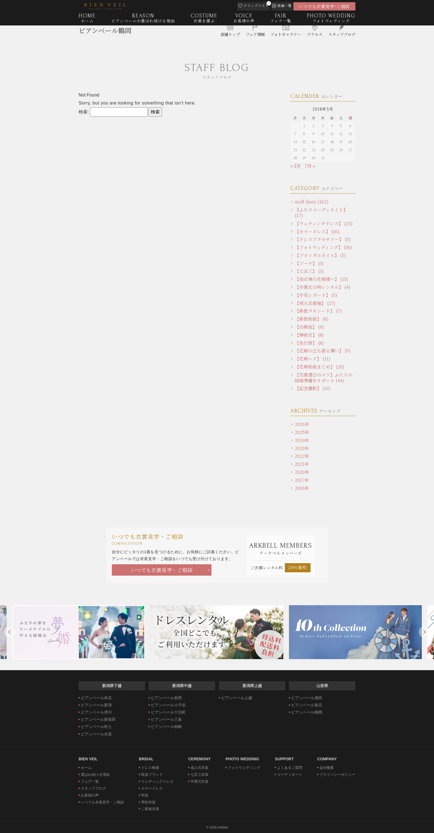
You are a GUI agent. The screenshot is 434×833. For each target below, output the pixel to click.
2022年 (302, 456)
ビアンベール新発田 (98, 719)
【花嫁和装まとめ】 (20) (319, 367)
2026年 (302, 424)
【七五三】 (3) (309, 271)
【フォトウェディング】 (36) (323, 247)
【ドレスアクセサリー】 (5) (323, 239)
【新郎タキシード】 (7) (318, 311)
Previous (9, 632)
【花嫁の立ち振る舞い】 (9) (323, 351)
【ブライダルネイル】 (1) (320, 255)
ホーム (86, 768)
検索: (84, 111)
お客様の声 (90, 795)
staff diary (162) (312, 202)
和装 (144, 795)
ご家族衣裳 (150, 809)
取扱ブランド (152, 774)
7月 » (310, 166)
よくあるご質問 (289, 768)
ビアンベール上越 (236, 698)
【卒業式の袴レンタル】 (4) (322, 287)
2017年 (302, 480)
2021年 (302, 464)
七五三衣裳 (199, 774)
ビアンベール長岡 (166, 698)
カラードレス (152, 788)
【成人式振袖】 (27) (315, 303)
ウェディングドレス (157, 781)
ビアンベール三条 (166, 719)
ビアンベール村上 (96, 726)
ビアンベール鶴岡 (105, 37)
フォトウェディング (244, 768)
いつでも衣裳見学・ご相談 (162, 569)
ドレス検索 (150, 768)
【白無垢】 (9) (309, 327)
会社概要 (326, 768)
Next (424, 632)
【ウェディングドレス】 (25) (324, 223)
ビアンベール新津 (96, 705)
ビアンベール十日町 (168, 712)
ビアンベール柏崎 (166, 726)
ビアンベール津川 (96, 712)
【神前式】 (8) (309, 335)
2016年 (302, 488)
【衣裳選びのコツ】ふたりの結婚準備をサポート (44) (323, 378)
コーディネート (289, 774)
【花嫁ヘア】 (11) (312, 359)
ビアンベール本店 (96, 698)
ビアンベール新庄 (306, 705)
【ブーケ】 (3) (309, 263)
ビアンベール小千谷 (168, 705)
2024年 (302, 440)
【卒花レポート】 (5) (316, 295)
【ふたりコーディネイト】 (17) (321, 213)
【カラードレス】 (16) (317, 231)
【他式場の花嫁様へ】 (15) (321, 279)
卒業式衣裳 (199, 781)
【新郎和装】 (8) (312, 319)
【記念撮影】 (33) (312, 388)
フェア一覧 (90, 781)
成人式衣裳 (199, 768)
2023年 (302, 448)
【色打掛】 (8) (309, 343)
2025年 (302, 432)
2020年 (302, 472)
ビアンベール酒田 (306, 698)
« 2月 (295, 166)
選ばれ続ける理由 (95, 774)
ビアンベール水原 (96, 734)
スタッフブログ (93, 788)
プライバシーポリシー (337, 774)
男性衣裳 (148, 802)
